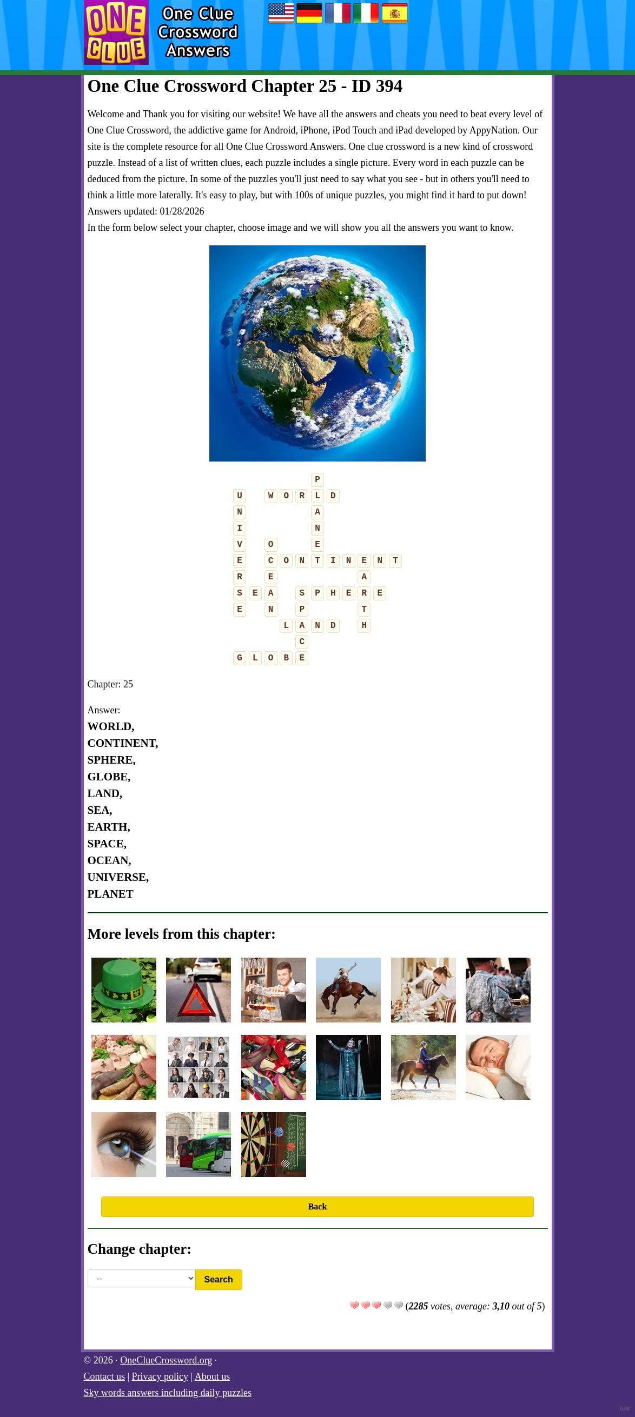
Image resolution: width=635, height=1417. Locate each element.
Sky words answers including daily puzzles (168, 1392)
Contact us (104, 1376)
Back (317, 1206)
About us (212, 1376)
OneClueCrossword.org (166, 1360)
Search (218, 1279)
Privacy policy (160, 1376)
